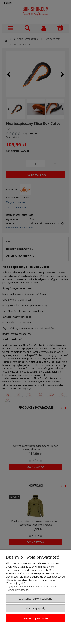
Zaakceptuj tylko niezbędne (35, 598)
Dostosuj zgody (35, 608)
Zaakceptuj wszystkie (35, 618)
